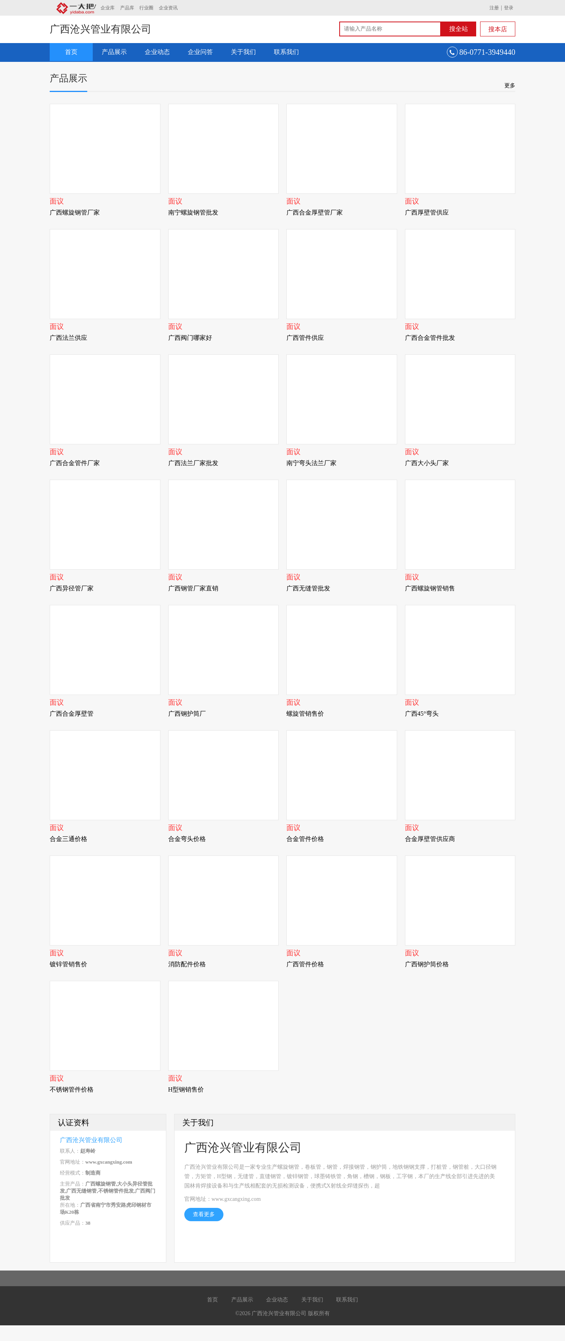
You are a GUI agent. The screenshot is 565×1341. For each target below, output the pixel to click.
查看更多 (204, 1214)
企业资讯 (168, 8)
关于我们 (243, 52)
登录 (508, 8)
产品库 (127, 8)
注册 (494, 8)
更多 (509, 85)
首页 (71, 52)
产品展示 (114, 52)
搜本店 (497, 29)
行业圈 (146, 8)
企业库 (108, 8)
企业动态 (157, 52)
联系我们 (286, 52)
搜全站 (458, 28)
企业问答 (200, 52)
